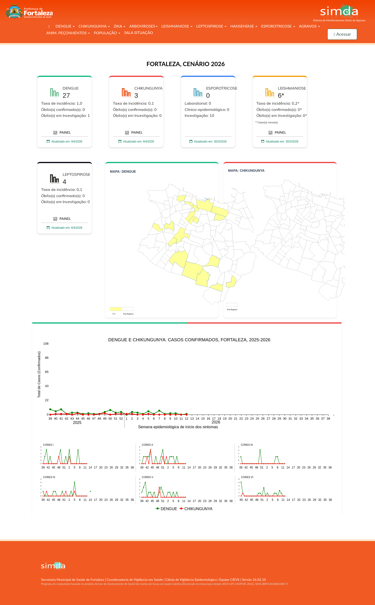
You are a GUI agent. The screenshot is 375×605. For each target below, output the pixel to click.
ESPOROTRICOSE (278, 26)
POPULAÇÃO (107, 32)
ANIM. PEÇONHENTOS (68, 32)
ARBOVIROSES (143, 26)
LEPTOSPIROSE (211, 26)
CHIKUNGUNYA (94, 26)
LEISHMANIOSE (177, 26)
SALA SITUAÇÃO (138, 32)
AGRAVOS (309, 26)
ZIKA (119, 26)
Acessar (342, 34)
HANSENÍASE (243, 26)
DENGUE (65, 26)
